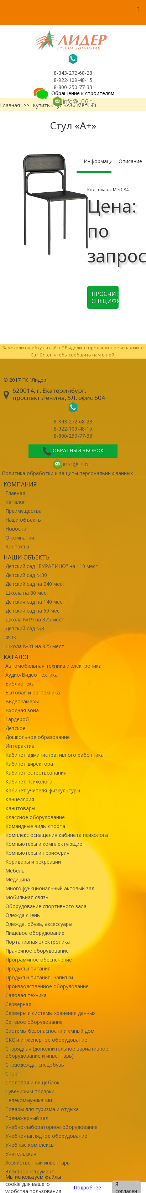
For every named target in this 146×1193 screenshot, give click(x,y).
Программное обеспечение (38, 959)
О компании (19, 537)
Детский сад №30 (26, 575)
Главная (15, 493)
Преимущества (23, 510)
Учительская (20, 1153)
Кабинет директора (29, 763)
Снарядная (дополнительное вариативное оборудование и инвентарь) (56, 1052)
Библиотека (20, 683)
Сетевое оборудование (34, 1022)
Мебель (15, 870)
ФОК (10, 637)
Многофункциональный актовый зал (49, 888)
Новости (15, 528)
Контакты (17, 546)
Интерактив (20, 746)
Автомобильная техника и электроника (53, 665)
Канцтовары (20, 808)
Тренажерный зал (26, 1118)
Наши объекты (23, 519)
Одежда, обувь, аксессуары (38, 924)
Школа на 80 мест (27, 592)
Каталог (15, 502)
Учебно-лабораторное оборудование (51, 1127)
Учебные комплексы (29, 1144)
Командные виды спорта (35, 826)
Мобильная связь (26, 897)
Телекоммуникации (28, 1100)
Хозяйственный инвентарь (37, 1162)
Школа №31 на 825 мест (34, 646)
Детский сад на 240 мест (35, 583)
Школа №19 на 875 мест (34, 619)
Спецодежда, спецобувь (34, 1064)
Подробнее (87, 1187)
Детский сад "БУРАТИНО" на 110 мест (51, 566)
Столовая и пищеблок (32, 1082)
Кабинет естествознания (36, 772)
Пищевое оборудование (34, 932)
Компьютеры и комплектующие (43, 843)
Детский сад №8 (24, 628)
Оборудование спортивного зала (46, 906)
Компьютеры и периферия (37, 852)
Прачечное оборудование (37, 950)
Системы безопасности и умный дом (49, 1030)
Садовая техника (26, 995)
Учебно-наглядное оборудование (46, 1135)
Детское (15, 728)
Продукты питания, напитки (39, 977)
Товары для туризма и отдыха (42, 1109)
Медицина (17, 879)
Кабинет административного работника (54, 754)
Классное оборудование (35, 817)
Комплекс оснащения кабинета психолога (56, 835)
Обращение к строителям (73, 93)
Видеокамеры (22, 701)
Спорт (12, 1073)
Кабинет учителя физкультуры (42, 790)
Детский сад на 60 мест (33, 610)
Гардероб (17, 719)
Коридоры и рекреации (33, 861)
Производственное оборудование (47, 986)
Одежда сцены (23, 915)
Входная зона (22, 710)
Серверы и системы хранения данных (50, 1013)
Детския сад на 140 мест (35, 601)
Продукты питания (28, 968)
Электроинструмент (29, 1171)
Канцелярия (19, 799)
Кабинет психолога (28, 781)
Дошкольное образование (37, 737)
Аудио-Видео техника (31, 674)
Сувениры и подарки (29, 1091)
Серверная (18, 1004)
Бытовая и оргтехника (32, 692)
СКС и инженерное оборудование (46, 1039)
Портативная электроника (37, 941)
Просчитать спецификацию (105, 297)
